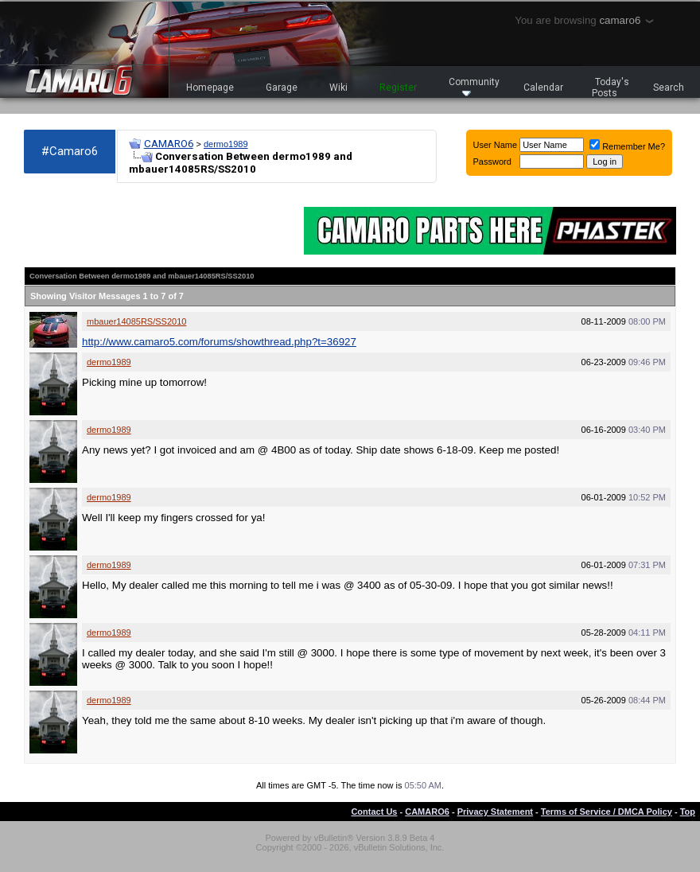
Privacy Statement (495, 811)
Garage (282, 87)
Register (398, 87)
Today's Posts (611, 87)
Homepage (210, 87)
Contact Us (374, 811)
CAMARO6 (168, 144)
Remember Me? (627, 146)
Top (687, 811)
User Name (495, 145)
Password (492, 161)
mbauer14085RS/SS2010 (136, 321)
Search (668, 87)
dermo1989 (226, 144)
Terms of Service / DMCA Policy (606, 811)
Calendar (543, 87)
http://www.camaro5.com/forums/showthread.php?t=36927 (219, 342)
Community (474, 86)
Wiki (338, 87)
